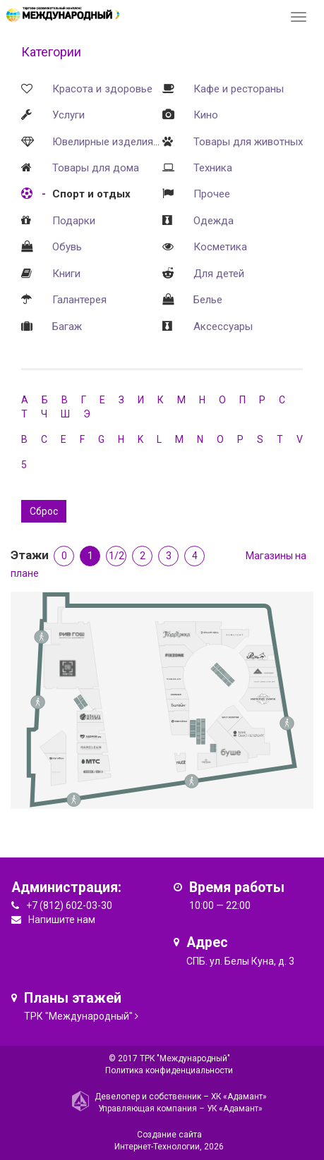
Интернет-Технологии (157, 1147)
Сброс (44, 511)
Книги (66, 273)
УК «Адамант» (235, 1108)
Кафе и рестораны (238, 89)
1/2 (116, 555)
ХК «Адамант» (239, 1096)
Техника (212, 167)
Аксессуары (223, 326)
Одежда (213, 220)
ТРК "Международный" (78, 1016)
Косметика (220, 246)
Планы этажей (72, 998)
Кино (205, 115)
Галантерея (79, 299)
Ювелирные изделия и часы (120, 141)
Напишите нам (61, 919)
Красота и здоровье (102, 89)
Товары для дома (95, 167)
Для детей (218, 273)
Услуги (68, 115)
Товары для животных (248, 141)
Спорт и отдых (91, 194)
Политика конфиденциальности (169, 1070)
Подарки (73, 220)
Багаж (67, 326)
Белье (207, 299)
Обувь (67, 246)
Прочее (211, 194)
